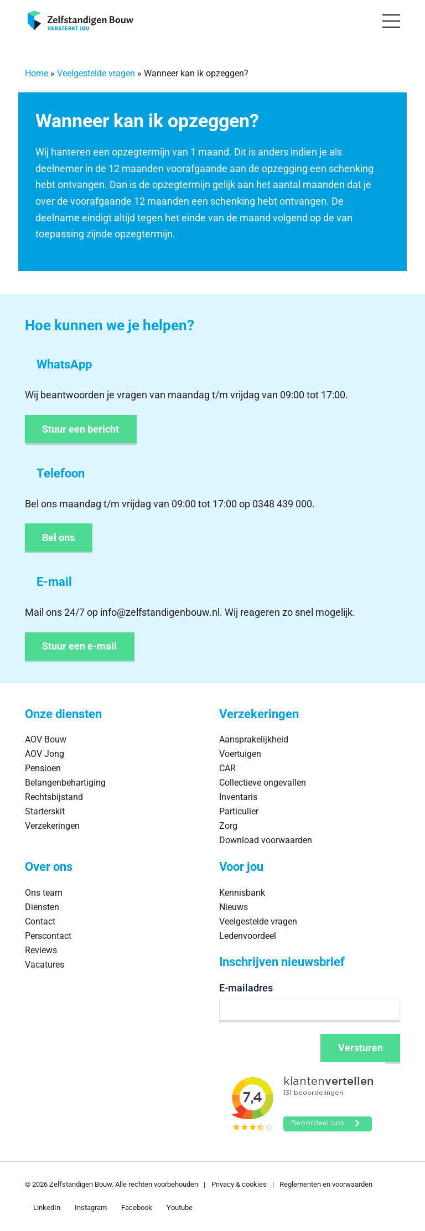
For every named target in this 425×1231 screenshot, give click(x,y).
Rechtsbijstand (54, 797)
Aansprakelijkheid (253, 739)
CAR (227, 768)
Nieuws (233, 907)
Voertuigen (240, 754)
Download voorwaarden (265, 840)
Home (36, 73)
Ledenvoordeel (247, 936)
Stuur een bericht (80, 429)
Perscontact (48, 936)
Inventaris (238, 797)
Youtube (180, 1207)
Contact (40, 921)
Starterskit (45, 811)
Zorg (228, 825)
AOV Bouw (45, 739)
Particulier (238, 811)
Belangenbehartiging (65, 782)
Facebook (136, 1207)
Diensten (42, 907)
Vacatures (44, 964)
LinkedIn (46, 1207)
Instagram (91, 1207)
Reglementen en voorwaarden (325, 1184)
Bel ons (58, 537)
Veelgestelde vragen (96, 73)
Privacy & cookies (239, 1184)
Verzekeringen (52, 825)
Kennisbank (242, 892)
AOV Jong (44, 754)
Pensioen (43, 768)
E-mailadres (246, 988)
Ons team (44, 892)
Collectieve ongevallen (262, 782)
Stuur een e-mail (79, 646)
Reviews (41, 950)
